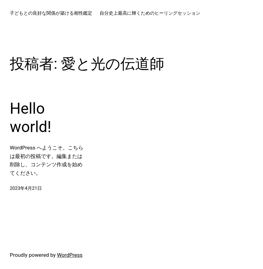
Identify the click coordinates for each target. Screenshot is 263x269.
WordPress (70, 255)
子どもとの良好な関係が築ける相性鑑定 (51, 13)
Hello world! (30, 118)
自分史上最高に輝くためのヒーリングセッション (150, 13)
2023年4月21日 (26, 188)
